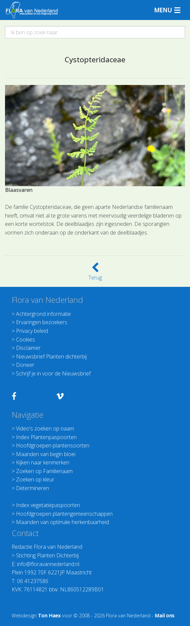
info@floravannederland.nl (48, 564)
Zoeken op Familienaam (44, 471)
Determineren (32, 488)
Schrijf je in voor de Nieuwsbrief (53, 373)
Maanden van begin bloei (45, 454)
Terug (95, 273)
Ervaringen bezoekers (41, 322)
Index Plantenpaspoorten (46, 437)
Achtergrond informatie (43, 313)
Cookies (25, 339)
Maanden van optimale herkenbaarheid (62, 522)
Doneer (25, 364)
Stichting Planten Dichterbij (47, 555)
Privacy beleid (32, 330)
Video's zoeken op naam (45, 428)
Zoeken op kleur (35, 479)
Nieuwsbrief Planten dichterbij (51, 356)
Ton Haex (49, 615)
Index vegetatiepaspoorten (48, 505)
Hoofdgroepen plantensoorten (52, 445)
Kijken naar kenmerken (42, 462)
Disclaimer (28, 347)
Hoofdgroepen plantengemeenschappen (64, 513)
